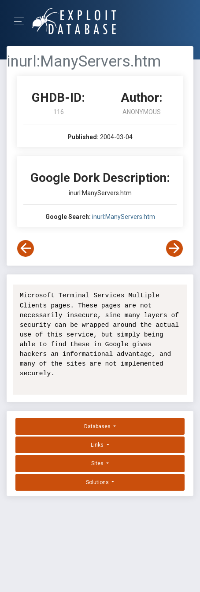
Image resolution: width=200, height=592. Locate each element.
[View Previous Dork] (25, 248)
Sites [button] (98, 463)
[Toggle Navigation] (22, 21)
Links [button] (98, 445)
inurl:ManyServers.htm (123, 216)
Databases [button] (98, 426)
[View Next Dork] (174, 248)
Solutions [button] (98, 482)
